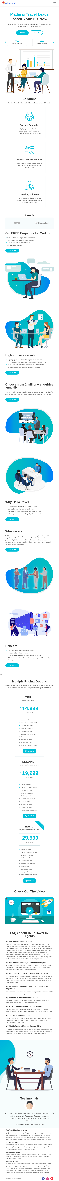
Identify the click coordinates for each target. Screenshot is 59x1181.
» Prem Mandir (13, 1165)
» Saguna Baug (43, 1166)
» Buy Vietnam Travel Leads (44, 1132)
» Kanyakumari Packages (29, 1149)
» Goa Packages (10, 1144)
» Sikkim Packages (10, 1146)
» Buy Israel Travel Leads (28, 1133)
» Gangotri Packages (16, 1147)
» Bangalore (23, 1154)
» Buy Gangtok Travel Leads (20, 1137)
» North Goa (41, 1156)
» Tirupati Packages (47, 1144)
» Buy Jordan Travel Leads (30, 1139)
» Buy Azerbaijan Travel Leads (44, 1139)
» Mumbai (35, 1156)
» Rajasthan (18, 1156)
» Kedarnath (13, 1158)
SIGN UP (36, 32)
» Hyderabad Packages (17, 1149)
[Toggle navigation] (54, 3)
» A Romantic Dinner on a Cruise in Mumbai (33, 1172)
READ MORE (12, 250)
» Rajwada (8, 1163)
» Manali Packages (38, 1144)
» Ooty (18, 1154)
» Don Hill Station (34, 1170)
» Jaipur (8, 1154)
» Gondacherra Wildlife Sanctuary (31, 1163)
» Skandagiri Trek (46, 1165)
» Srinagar (46, 1156)
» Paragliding (36, 1168)
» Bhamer (13, 1172)
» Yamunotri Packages (27, 1147)
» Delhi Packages (29, 1144)
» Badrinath (13, 1154)
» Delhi (28, 1154)
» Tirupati (32, 1154)
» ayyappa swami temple (17, 1163)
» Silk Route (46, 1172)
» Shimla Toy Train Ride (19, 1166)
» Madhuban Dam (37, 1165)
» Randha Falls (20, 1165)
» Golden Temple (25, 1170)
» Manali (24, 1156)
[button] (53, 42)
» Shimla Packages (31, 1146)
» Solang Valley (20, 1168)
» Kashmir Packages (19, 1144)
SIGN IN (22, 32)
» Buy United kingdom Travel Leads (14, 1132)
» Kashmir (37, 1154)
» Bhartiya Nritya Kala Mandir (32, 1166)
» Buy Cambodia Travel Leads (41, 1133)
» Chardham (29, 1156)
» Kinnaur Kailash (19, 1174)
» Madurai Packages (38, 1147)
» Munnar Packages (41, 1146)
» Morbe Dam (42, 1163)
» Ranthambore (19, 1172)
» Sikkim (49, 1154)
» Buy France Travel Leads (24, 1135)
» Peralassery (42, 1168)
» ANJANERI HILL (29, 1165)
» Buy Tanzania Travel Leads (17, 1139)
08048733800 (29, 751)
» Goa (13, 1156)
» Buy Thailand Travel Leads (30, 1132)
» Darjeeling (44, 1154)
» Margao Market (28, 1168)
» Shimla (19, 1158)
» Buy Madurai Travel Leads (33, 1137)
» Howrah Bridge (13, 1168)
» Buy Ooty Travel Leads (37, 1135)
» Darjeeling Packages (21, 1146)
